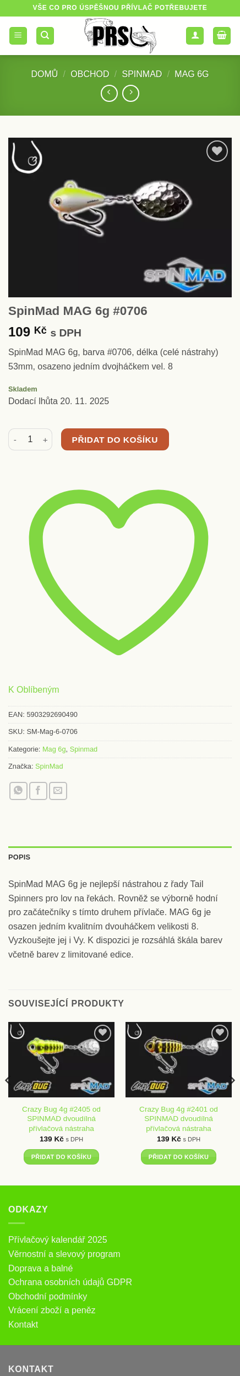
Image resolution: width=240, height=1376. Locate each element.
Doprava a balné (40, 1268)
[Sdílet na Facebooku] (38, 791)
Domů (44, 74)
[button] (18, 36)
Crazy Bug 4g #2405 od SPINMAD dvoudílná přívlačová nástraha (61, 1119)
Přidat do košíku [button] (61, 1157)
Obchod (89, 74)
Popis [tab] (19, 857)
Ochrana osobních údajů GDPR (70, 1282)
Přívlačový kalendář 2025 (57, 1239)
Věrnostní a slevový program (64, 1254)
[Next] (231, 1103)
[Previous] (8, 1103)
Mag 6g (191, 74)
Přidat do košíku (115, 439)
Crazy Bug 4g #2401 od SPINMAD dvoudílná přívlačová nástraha (178, 1119)
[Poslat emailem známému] (58, 791)
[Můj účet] (195, 36)
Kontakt (23, 1324)
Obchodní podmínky (47, 1296)
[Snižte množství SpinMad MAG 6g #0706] (14, 439)
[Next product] (109, 93)
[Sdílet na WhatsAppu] (18, 791)
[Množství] (30, 439)
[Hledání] (45, 36)
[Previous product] (130, 93)
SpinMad (49, 766)
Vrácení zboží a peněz (52, 1310)
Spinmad (142, 74)
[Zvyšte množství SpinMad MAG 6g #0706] (45, 439)
